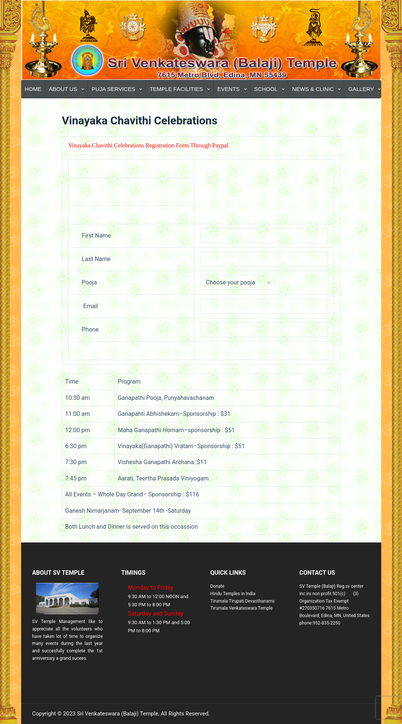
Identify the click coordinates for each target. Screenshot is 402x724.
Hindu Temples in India (233, 593)
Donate (217, 586)
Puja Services (118, 89)
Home (33, 89)
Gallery (366, 89)
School (271, 89)
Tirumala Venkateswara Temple (241, 608)
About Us (68, 89)
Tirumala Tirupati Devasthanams (242, 601)
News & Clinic (318, 89)
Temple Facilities (181, 89)
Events (234, 89)
